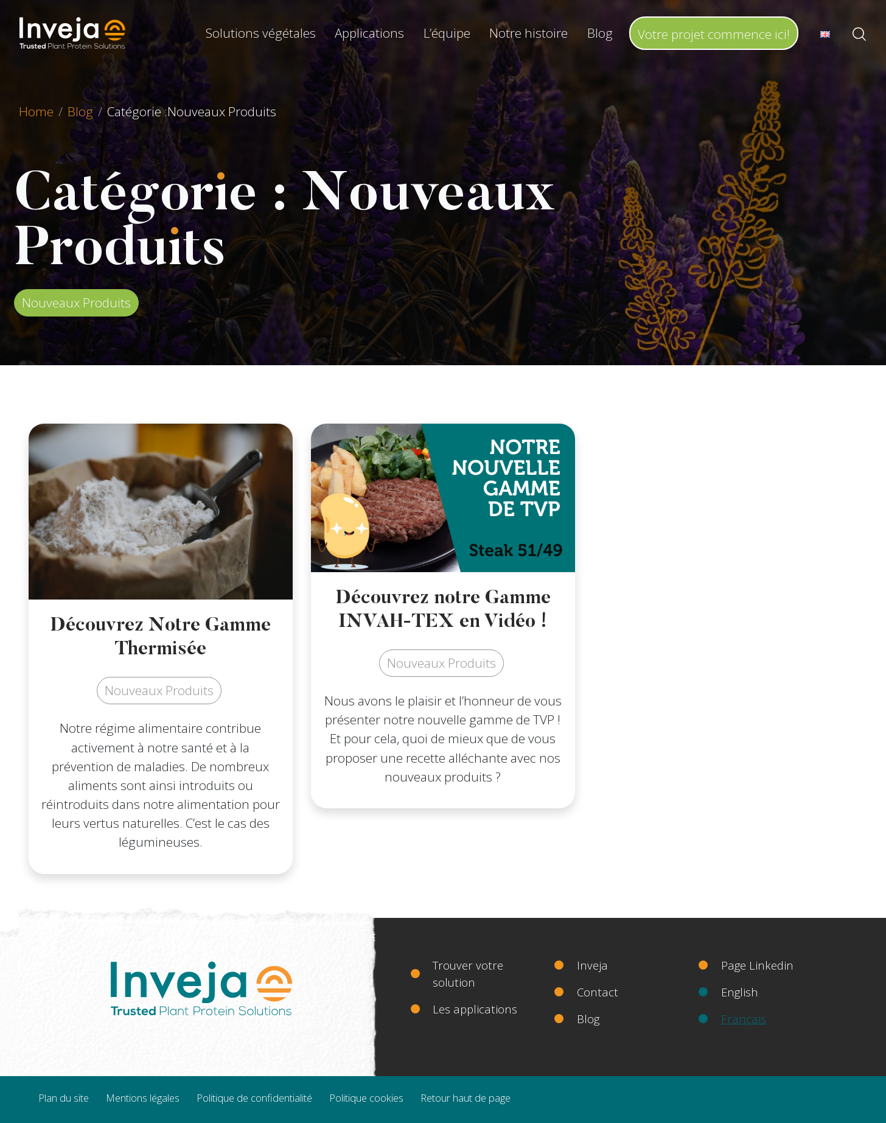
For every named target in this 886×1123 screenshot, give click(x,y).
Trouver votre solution (468, 973)
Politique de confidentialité (254, 1098)
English (739, 991)
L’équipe (447, 32)
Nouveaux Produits (76, 302)
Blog (600, 32)
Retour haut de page (465, 1098)
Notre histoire (528, 32)
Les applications (475, 1008)
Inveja (592, 965)
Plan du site (63, 1098)
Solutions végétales (261, 32)
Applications (369, 32)
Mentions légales (143, 1098)
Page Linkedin (757, 965)
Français (743, 1018)
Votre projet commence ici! (714, 34)
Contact (597, 991)
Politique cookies (366, 1098)
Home (36, 111)
